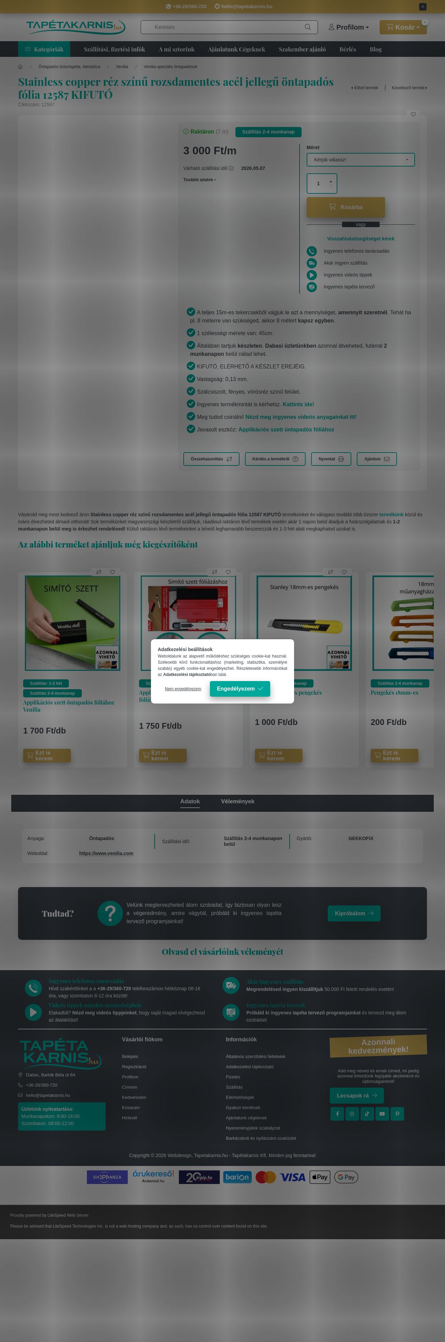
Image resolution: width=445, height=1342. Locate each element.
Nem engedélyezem (183, 688)
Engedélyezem (236, 689)
